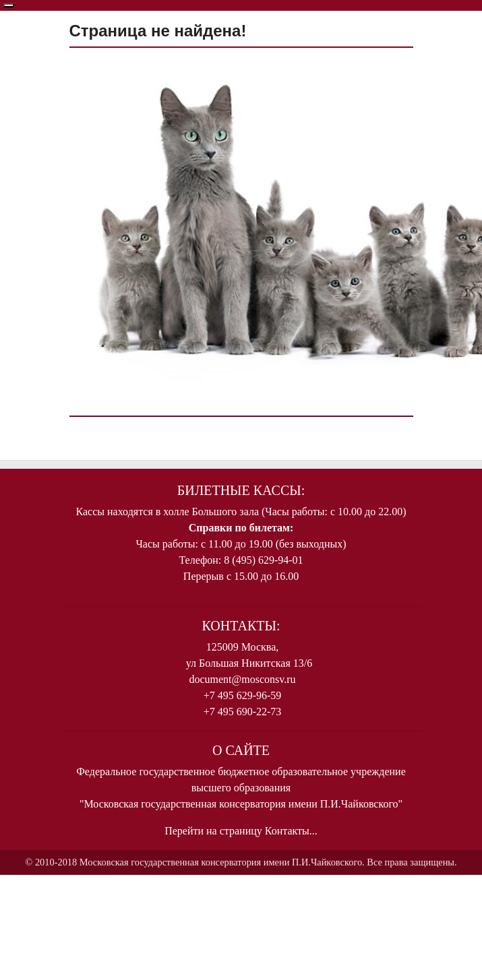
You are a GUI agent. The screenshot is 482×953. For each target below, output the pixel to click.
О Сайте (241, 750)
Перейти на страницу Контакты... (241, 830)
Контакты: (241, 625)
